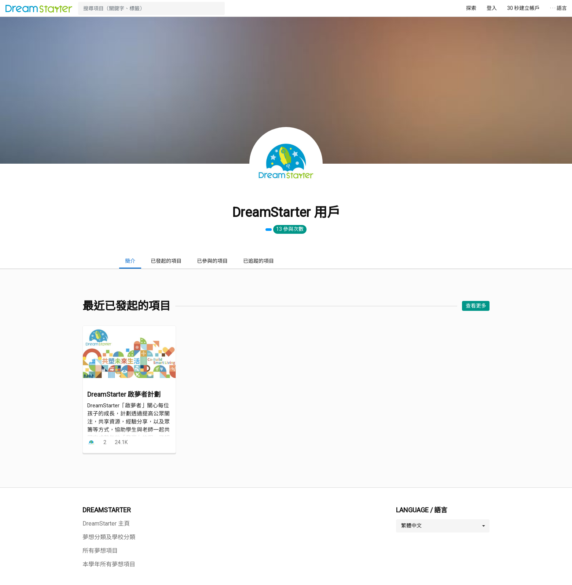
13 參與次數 (290, 229)
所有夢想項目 (100, 550)
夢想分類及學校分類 (108, 537)
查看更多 (476, 306)
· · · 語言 (558, 8)
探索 (471, 8)
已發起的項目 (166, 261)
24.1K (121, 442)
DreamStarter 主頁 (106, 523)
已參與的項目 (212, 261)
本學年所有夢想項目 (108, 564)
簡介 (130, 261)
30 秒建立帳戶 (523, 8)
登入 (492, 8)
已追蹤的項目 (258, 261)
